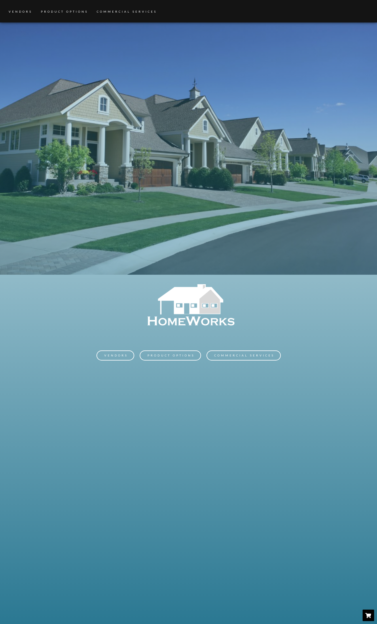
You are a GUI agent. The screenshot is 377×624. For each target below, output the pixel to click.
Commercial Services (127, 11)
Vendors (20, 11)
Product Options (64, 11)
